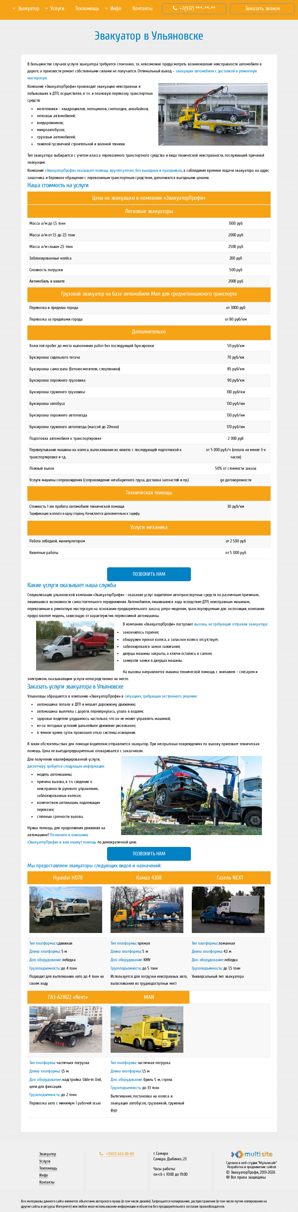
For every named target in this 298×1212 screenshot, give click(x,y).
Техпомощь (87, 8)
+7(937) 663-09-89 (117, 1154)
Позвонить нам (149, 574)
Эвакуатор (28, 8)
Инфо (115, 8)
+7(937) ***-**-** (194, 8)
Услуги (57, 8)
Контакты (142, 8)
